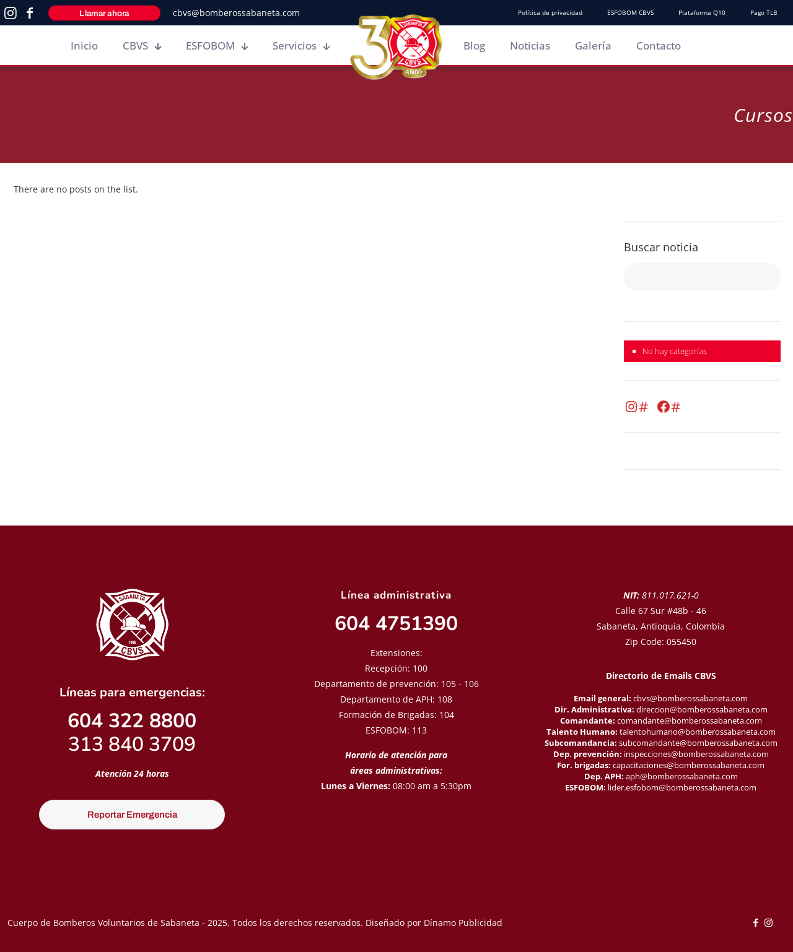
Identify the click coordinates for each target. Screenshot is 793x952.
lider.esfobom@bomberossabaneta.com (682, 787)
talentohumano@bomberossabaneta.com (698, 731)
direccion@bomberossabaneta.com (702, 709)
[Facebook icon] (755, 922)
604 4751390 (396, 623)
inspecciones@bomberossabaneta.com (696, 753)
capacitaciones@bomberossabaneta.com (689, 765)
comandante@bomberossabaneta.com (689, 720)
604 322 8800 (132, 721)
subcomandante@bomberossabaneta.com (698, 742)
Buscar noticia (661, 247)
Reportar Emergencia (132, 815)
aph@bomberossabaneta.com (682, 776)
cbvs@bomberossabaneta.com (236, 13)
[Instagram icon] (768, 922)
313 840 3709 (132, 744)
